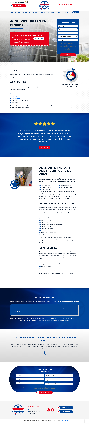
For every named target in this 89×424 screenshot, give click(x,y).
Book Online (18, 5)
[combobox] (68, 36)
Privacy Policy (65, 420)
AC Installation (15, 96)
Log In (11, 12)
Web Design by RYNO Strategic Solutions (44, 422)
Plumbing (17, 12)
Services (35, 12)
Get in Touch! (45, 392)
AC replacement (16, 98)
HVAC (29, 12)
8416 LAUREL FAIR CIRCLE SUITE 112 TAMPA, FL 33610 (35, 412)
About (59, 12)
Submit (68, 54)
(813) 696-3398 (65, 4)
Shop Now (75, 12)
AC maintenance (16, 94)
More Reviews (44, 147)
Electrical (24, 12)
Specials (43, 12)
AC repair (14, 93)
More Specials (39, 38)
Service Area (51, 12)
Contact (66, 12)
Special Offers (65, 407)
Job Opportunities (65, 411)
